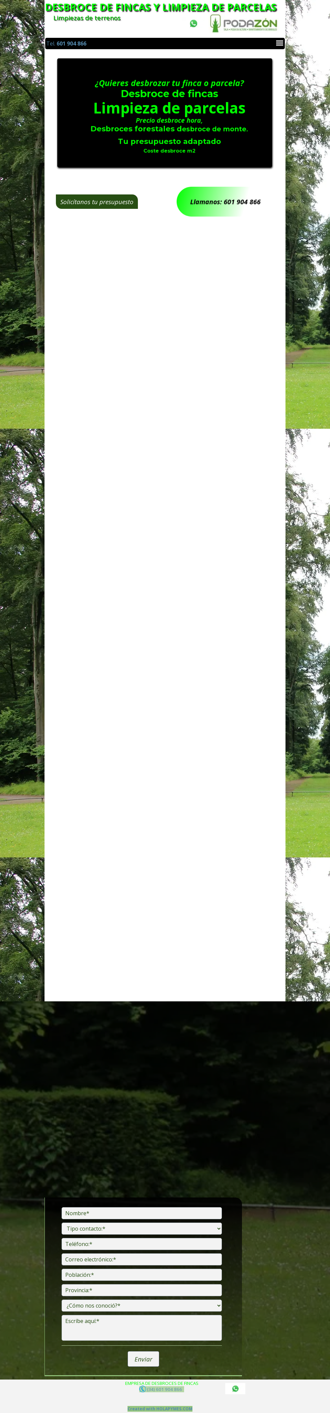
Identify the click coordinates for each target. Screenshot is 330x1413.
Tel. (66, 43)
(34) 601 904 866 (161, 1389)
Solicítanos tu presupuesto (101, 201)
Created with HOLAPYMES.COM (160, 1409)
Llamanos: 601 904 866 (225, 201)
